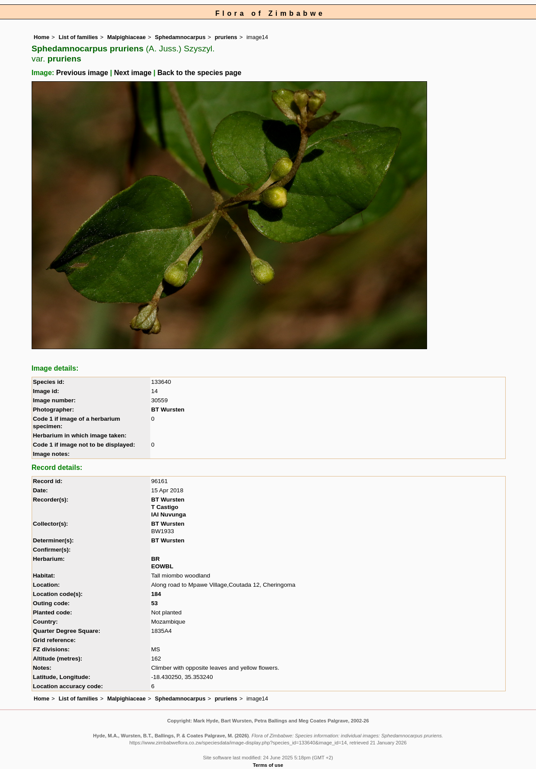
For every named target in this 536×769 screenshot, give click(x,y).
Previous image (82, 72)
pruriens (226, 37)
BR (155, 559)
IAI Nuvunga (168, 514)
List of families (78, 37)
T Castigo (164, 507)
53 (154, 603)
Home (42, 37)
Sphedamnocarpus (180, 37)
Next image (132, 72)
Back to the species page (199, 72)
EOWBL (162, 566)
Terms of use (268, 765)
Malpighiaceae (126, 37)
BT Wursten (168, 409)
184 (156, 594)
